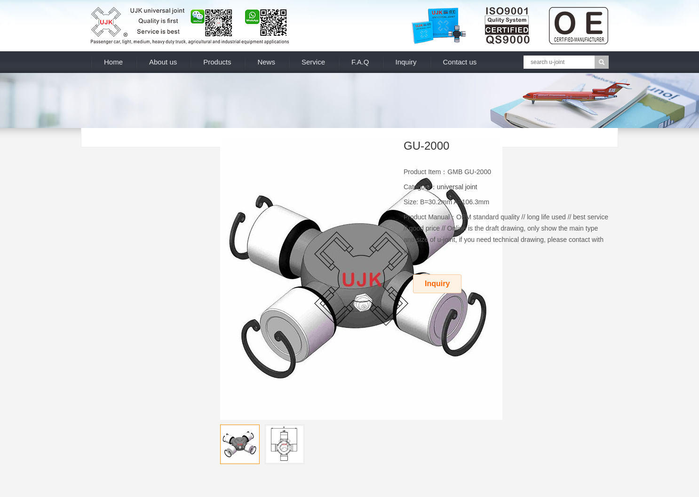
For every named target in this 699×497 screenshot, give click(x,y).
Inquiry (406, 62)
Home (113, 62)
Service (313, 62)
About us (163, 62)
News (266, 62)
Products (217, 62)
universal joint (457, 187)
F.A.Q (360, 62)
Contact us (460, 62)
